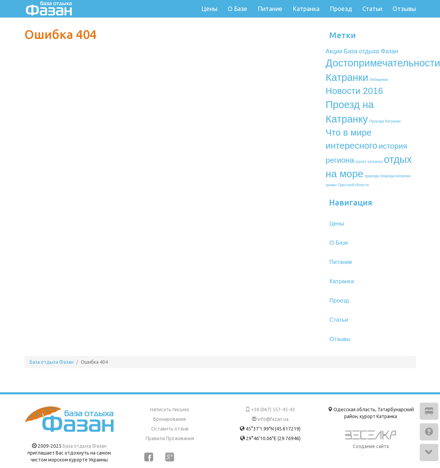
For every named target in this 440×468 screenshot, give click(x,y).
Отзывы (404, 8)
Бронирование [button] (169, 419)
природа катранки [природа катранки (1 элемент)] (395, 176)
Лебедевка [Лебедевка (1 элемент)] (379, 79)
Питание (270, 8)
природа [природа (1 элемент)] (372, 176)
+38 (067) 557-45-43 (270, 409)
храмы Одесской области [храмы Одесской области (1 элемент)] (347, 185)
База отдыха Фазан (84, 446)
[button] (429, 411)
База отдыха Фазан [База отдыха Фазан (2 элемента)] (371, 51)
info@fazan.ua (270, 419)
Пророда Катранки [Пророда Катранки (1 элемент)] (384, 121)
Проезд (341, 8)
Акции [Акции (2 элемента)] (334, 51)
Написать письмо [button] (169, 409)
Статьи (372, 8)
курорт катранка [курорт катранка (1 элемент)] (369, 161)
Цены (209, 8)
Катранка (306, 8)
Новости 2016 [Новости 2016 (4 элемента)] (354, 91)
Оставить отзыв (170, 429)
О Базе (237, 8)
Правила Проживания (170, 438)
